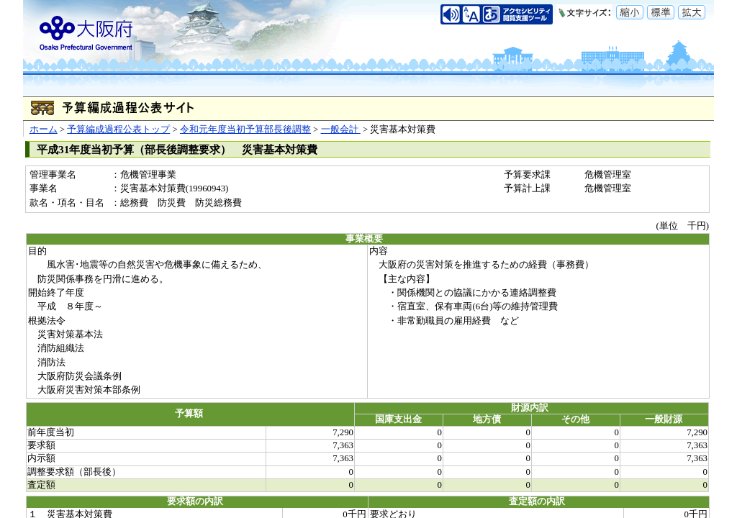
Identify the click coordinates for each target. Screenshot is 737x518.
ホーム (44, 129)
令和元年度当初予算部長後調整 (245, 129)
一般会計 (341, 129)
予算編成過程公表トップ (118, 129)
